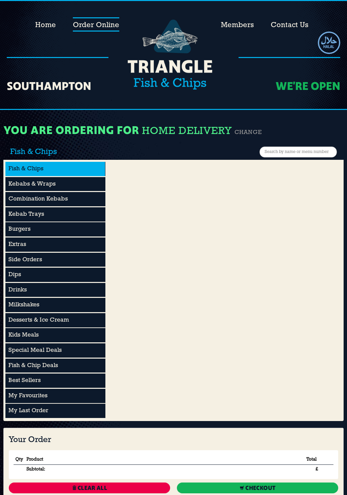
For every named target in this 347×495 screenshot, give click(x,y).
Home (45, 25)
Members (237, 25)
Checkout (257, 488)
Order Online (96, 25)
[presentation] (55, 169)
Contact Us (289, 25)
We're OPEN (307, 86)
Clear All (89, 488)
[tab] (55, 169)
